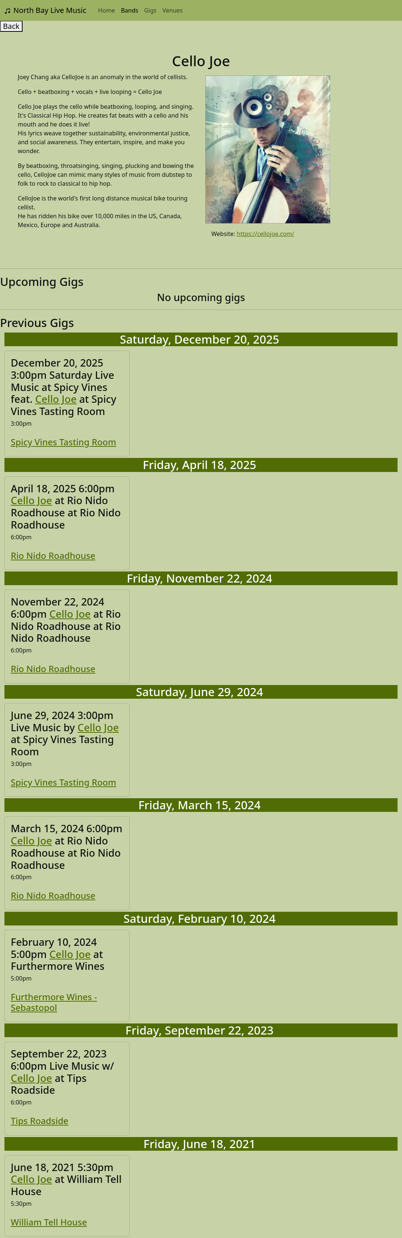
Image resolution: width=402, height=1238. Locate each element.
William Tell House (49, 1222)
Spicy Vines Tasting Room (63, 442)
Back (11, 26)
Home (106, 10)
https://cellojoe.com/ (265, 234)
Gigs (150, 10)
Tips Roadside (39, 1121)
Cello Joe (56, 399)
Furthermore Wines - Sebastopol (54, 1002)
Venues (173, 10)
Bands (129, 10)
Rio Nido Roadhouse (53, 555)
